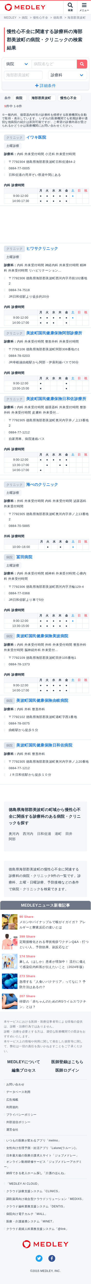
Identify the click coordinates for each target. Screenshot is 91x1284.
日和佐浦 (44, 834)
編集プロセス (24, 1070)
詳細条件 (45, 86)
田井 (69, 834)
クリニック (14, 137)
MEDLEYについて (23, 1062)
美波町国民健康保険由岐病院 (42, 700)
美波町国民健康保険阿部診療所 (54, 333)
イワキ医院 (36, 137)
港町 (58, 834)
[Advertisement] (46, 224)
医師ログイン (67, 1070)
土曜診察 (12, 146)
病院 (9, 557)
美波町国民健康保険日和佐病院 (44, 745)
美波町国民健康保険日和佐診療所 (56, 399)
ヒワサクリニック (42, 248)
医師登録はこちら (67, 1062)
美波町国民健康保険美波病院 (42, 636)
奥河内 (14, 834)
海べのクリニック (42, 484)
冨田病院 (24, 557)
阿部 (12, 839)
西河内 (28, 834)
